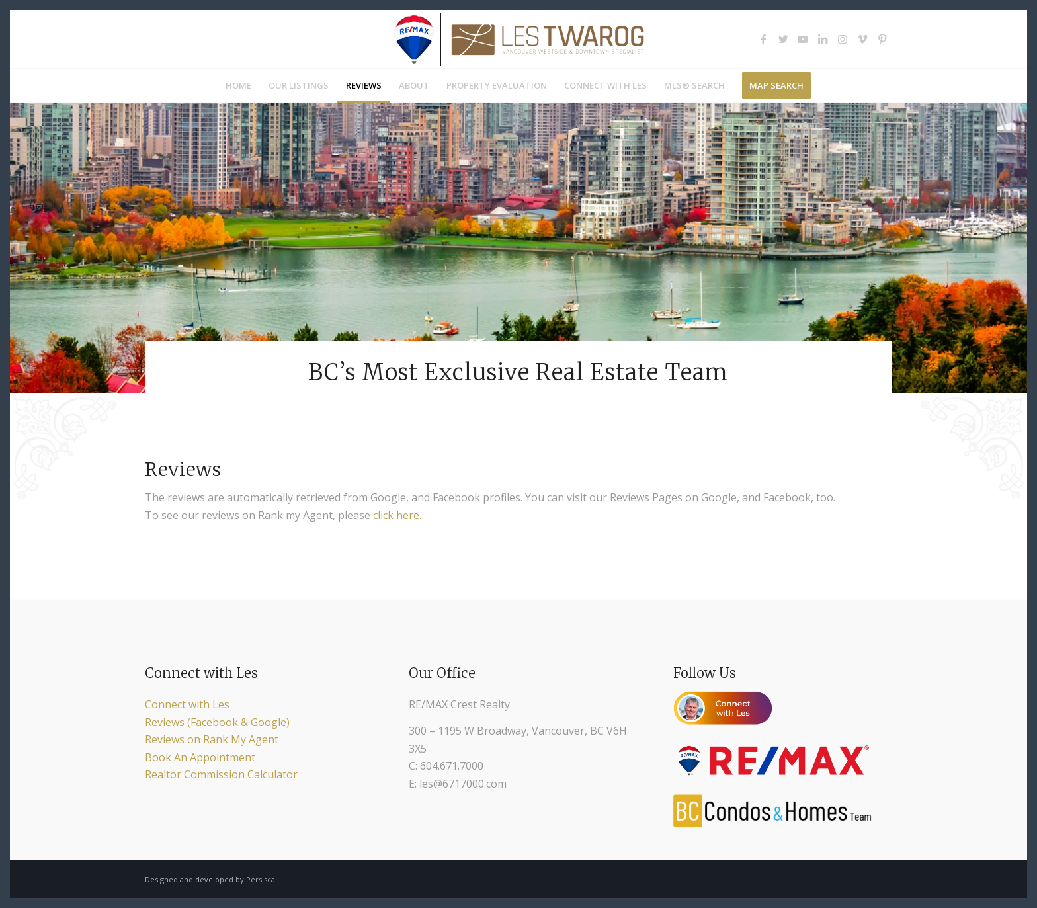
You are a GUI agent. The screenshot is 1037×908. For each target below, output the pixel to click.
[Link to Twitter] (783, 39)
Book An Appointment (200, 757)
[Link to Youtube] (803, 39)
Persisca (260, 879)
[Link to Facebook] (763, 39)
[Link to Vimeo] (862, 39)
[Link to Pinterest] (882, 39)
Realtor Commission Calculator (221, 774)
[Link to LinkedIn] (823, 39)
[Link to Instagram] (842, 39)
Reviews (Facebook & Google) (217, 722)
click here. (397, 515)
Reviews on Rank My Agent (211, 739)
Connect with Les (187, 704)
